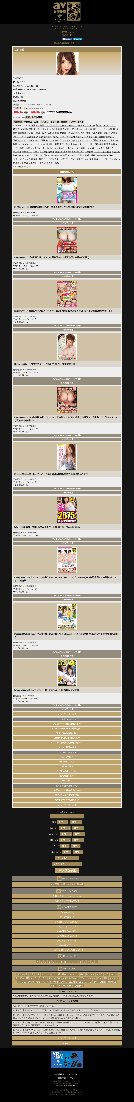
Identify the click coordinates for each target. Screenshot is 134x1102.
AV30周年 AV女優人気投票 (67, 901)
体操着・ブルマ (80, 137)
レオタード (34, 144)
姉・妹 (69, 137)
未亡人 (30, 155)
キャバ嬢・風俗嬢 (58, 122)
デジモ (67, 125)
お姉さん (110, 137)
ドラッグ (17, 159)
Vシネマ (85, 159)
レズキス (98, 152)
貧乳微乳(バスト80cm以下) (67, 922)
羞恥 (45, 137)
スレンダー (18, 137)
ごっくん (88, 140)
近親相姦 (44, 140)
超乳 (50, 137)
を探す (67, 762)
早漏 (26, 163)
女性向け (79, 986)
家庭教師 (22, 133)
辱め (78, 129)
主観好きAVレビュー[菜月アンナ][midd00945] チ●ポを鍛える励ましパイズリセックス (62, 1010)
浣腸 (91, 159)
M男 (31, 163)
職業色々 (62, 129)
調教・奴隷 (18, 140)
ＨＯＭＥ (67, 1043)
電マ (74, 129)
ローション (23, 144)
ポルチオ (17, 152)
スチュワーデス (106, 159)
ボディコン (27, 152)
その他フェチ (89, 125)
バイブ (41, 155)
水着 (110, 129)
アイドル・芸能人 (76, 155)
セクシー (58, 155)
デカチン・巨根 (73, 159)
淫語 (15, 144)
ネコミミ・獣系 (51, 163)
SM (69, 152)
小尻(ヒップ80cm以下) (67, 940)
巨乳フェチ (58, 125)
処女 (107, 974)
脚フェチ (49, 155)
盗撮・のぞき (61, 152)
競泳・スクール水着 (45, 133)
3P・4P (106, 125)
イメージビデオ (76, 122)
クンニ (63, 137)
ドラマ (36, 152)
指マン (56, 137)
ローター (89, 152)
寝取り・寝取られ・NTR (42, 159)
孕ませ (56, 982)
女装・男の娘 (100, 982)
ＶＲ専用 (55, 884)
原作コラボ (18, 163)
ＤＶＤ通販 (37, 117)
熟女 (69, 129)
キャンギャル (78, 152)
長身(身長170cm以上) (67, 936)
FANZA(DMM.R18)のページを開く (67, 219)
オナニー (31, 133)
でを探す (67, 728)
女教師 (63, 133)
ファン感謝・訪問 (21, 148)
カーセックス (102, 155)
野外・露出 (103, 133)
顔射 (15, 133)
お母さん (115, 144)
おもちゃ (73, 144)
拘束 (57, 133)
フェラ (113, 125)
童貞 (108, 144)
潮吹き (116, 129)
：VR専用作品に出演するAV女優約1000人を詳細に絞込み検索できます (53, 996)
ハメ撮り (44, 122)
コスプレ (24, 129)
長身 (96, 159)
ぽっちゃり (78, 140)
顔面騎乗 (70, 133)
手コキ (37, 129)
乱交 (41, 137)
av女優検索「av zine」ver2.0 (67, 1074)
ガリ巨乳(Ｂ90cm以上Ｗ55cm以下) (67, 950)
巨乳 (33, 125)
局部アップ (86, 148)
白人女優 (73, 982)
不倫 (97, 144)
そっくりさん (40, 978)
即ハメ (117, 159)
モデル (82, 978)
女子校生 (53, 129)
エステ (71, 148)
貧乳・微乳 (38, 163)
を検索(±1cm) (67, 790)
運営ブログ (63, 1078)
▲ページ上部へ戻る (67, 714)
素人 (37, 140)
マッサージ (54, 140)
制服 (15, 155)
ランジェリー (60, 148)
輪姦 (109, 152)
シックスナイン (37, 148)
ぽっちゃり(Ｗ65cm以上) (67, 945)
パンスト (50, 148)
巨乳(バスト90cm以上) (67, 926)
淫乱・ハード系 (100, 129)
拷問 (65, 155)
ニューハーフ (85, 982)
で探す (67, 724)
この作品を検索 (67, 223)
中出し (74, 125)
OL (25, 137)
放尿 (104, 152)
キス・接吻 (85, 133)
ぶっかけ (44, 144)
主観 (36, 122)
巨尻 (36, 155)
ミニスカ (109, 148)
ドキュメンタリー (85, 144)
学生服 (102, 144)
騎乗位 (16, 129)
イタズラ (26, 159)
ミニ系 (94, 133)
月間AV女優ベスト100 (67, 896)
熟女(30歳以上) (67, 917)
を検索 (67, 795)
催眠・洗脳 (90, 155)
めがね (30, 137)
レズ (36, 137)
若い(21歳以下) (67, 912)
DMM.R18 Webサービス (70, 1085)
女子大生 (64, 144)
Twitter (73, 1078)
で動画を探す (67, 747)
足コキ (63, 140)
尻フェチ (44, 129)
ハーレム (22, 982)
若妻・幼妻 (113, 140)
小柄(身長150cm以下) (67, 931)
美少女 (99, 125)
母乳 (63, 159)
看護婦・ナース (100, 140)
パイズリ (48, 125)
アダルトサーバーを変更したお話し (38, 1006)
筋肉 (82, 974)
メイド (77, 148)
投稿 (111, 155)
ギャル (84, 129)
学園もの (116, 152)
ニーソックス (98, 148)
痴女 (80, 125)
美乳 (31, 129)
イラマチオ (29, 140)
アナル (69, 140)
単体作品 (28, 122)
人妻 (90, 129)
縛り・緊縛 (54, 144)
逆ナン (57, 159)
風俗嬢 (80, 884)
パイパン (22, 155)
